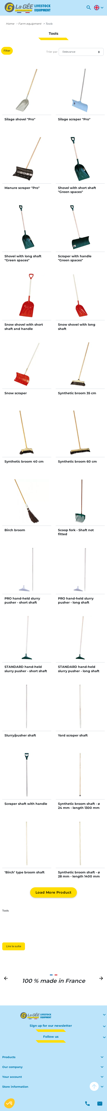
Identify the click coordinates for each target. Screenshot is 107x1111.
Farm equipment (29, 23)
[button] (89, 7)
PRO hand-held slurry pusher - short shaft (22, 600)
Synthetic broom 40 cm (24, 461)
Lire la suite (13, 946)
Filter (7, 50)
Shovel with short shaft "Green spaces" (77, 190)
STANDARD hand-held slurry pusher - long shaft (78, 669)
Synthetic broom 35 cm (77, 393)
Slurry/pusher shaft (20, 735)
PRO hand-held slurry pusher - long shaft (76, 600)
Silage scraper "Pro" (74, 119)
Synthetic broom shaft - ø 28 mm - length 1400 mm (79, 874)
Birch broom (14, 530)
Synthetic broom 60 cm (77, 461)
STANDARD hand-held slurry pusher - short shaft (25, 669)
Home (10, 23)
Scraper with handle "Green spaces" (74, 258)
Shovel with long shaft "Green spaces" (22, 258)
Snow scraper (15, 393)
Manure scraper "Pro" (22, 188)
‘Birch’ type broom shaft (24, 872)
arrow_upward (94, 1086)
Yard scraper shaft (73, 735)
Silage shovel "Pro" (19, 119)
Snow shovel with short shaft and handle (23, 327)
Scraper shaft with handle (25, 804)
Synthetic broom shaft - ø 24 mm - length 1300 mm (79, 806)
